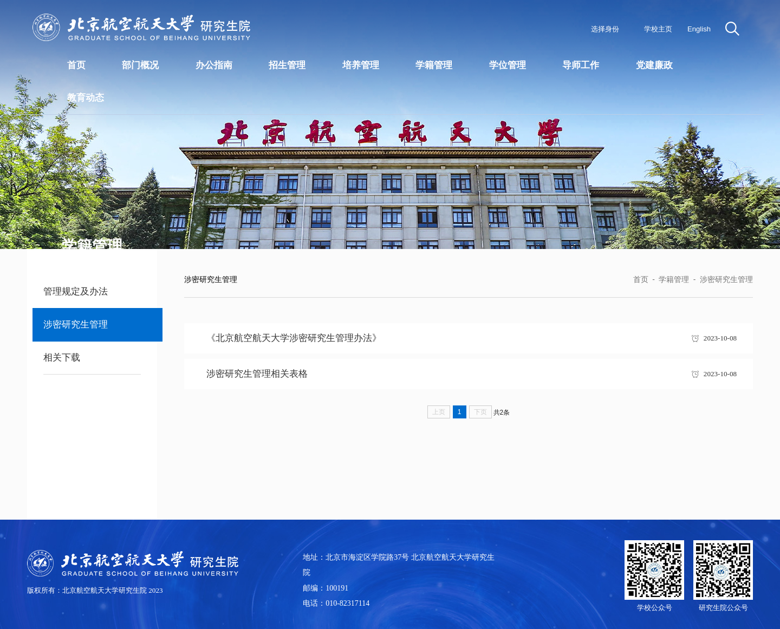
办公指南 (214, 65)
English (699, 29)
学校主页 (658, 29)
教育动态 (85, 98)
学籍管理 (433, 65)
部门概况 (140, 65)
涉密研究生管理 (726, 279)
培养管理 (360, 65)
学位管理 (507, 65)
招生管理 (287, 65)
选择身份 (605, 29)
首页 (76, 65)
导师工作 (580, 65)
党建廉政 (654, 65)
